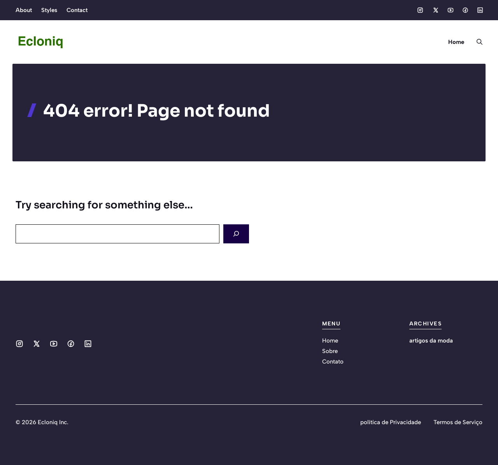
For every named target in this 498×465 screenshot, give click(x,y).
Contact (77, 10)
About (24, 10)
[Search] (236, 233)
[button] (476, 42)
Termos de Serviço (457, 422)
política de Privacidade (390, 422)
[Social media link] (420, 10)
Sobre (330, 351)
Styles (49, 10)
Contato (333, 361)
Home (456, 41)
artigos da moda (431, 340)
